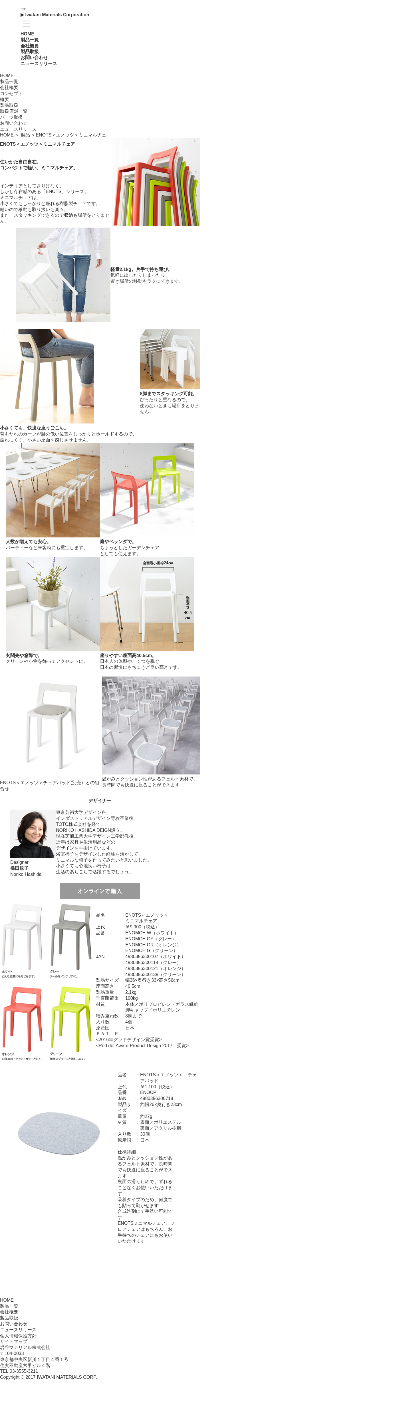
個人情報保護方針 (18, 1335)
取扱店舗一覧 (13, 111)
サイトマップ (13, 1341)
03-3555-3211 (24, 1371)
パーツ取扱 (11, 117)
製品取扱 (9, 1317)
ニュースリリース (39, 63)
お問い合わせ (34, 57)
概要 (4, 99)
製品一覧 (30, 39)
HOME (27, 33)
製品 (25, 135)
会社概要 (9, 1311)
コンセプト (11, 93)
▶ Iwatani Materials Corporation (55, 14)
